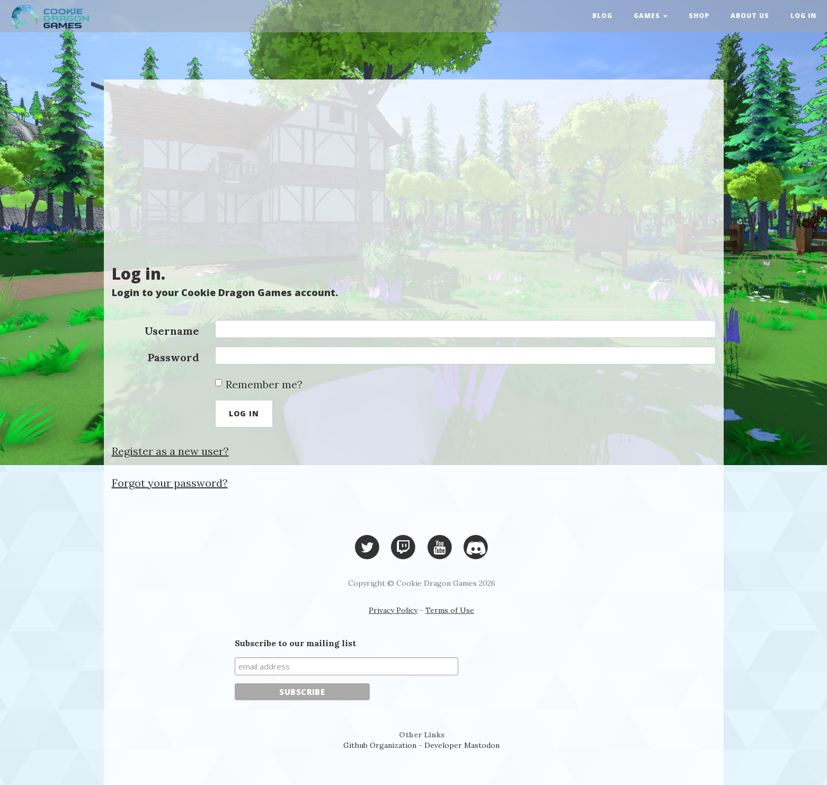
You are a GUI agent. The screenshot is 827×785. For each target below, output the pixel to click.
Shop (699, 15)
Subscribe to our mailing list (295, 643)
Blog (602, 15)
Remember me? (259, 384)
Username (172, 330)
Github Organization (379, 745)
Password (173, 357)
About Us (750, 15)
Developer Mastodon (462, 745)
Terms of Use (449, 610)
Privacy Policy (393, 610)
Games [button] (651, 15)
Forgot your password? (170, 482)
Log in (803, 15)
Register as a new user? (170, 451)
